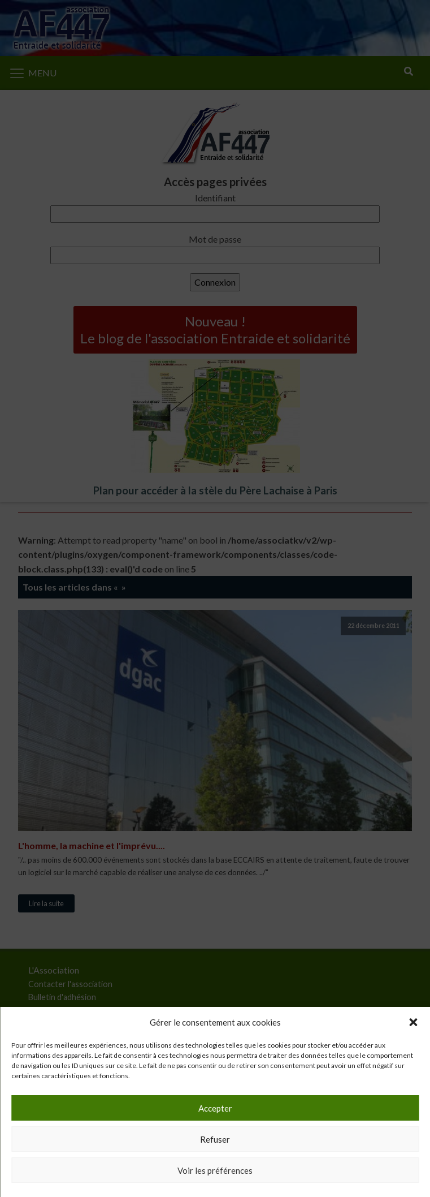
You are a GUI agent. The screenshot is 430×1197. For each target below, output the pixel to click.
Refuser (215, 1139)
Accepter (215, 1108)
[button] (413, 1022)
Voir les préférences (215, 1170)
